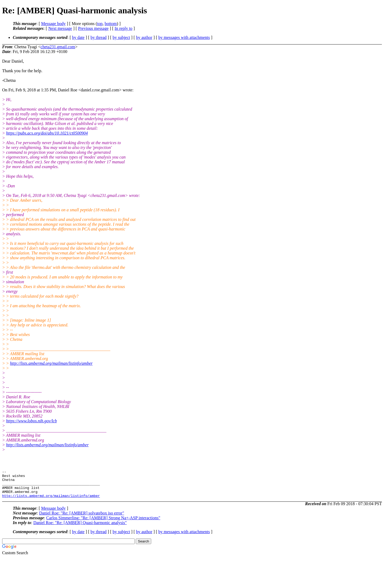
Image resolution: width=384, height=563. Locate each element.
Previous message (93, 28)
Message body (53, 23)
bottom (111, 23)
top (99, 23)
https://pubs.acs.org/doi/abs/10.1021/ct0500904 (47, 133)
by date (78, 37)
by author (144, 37)
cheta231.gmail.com (58, 46)
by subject (121, 37)
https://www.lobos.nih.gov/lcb (31, 421)
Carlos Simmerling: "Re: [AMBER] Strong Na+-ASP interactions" (103, 523)
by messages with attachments (184, 37)
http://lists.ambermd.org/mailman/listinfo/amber (51, 363)
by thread (99, 37)
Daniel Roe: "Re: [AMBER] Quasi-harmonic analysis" (80, 528)
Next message (60, 28)
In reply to (124, 28)
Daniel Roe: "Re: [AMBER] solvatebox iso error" (81, 518)
